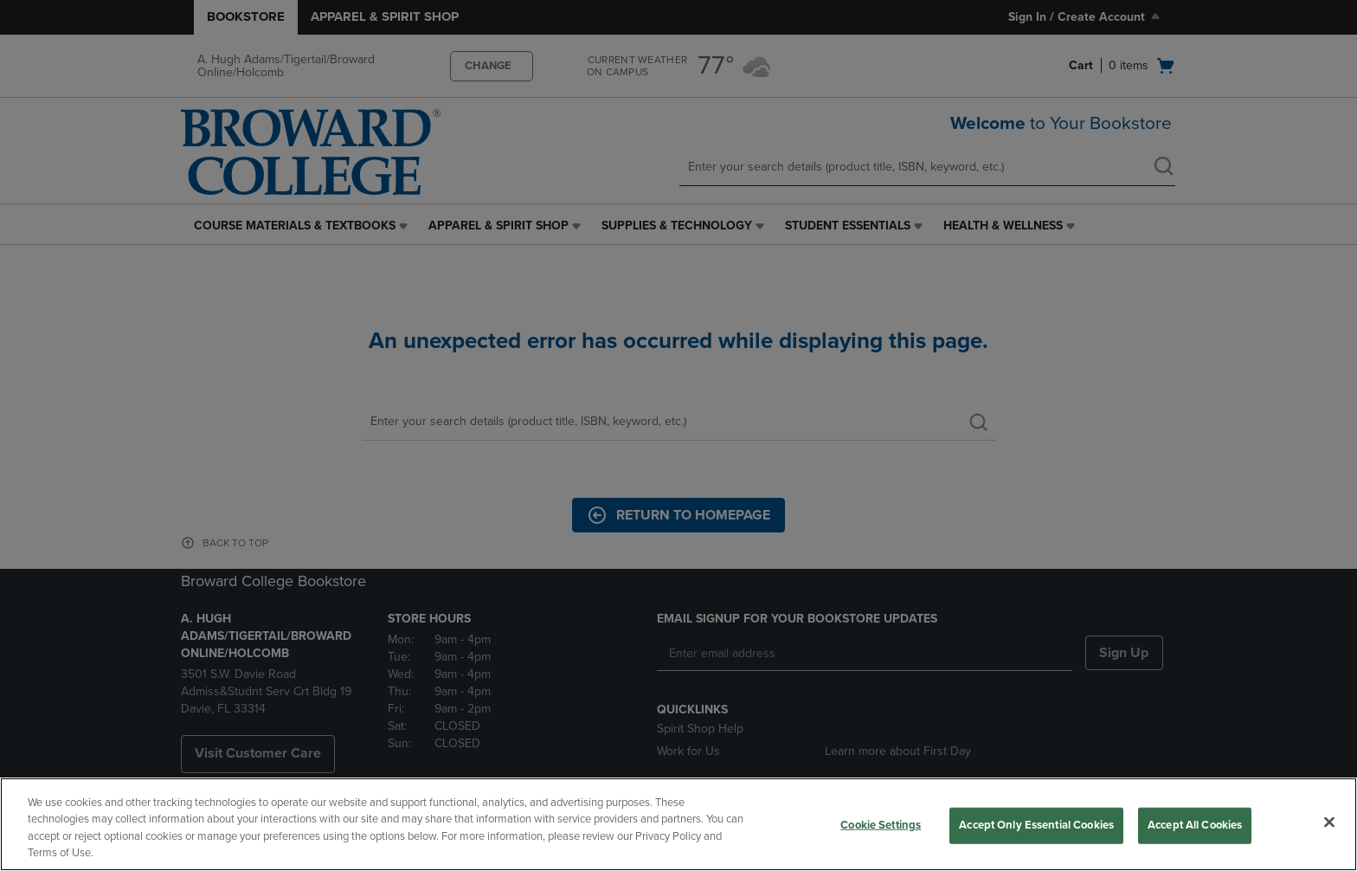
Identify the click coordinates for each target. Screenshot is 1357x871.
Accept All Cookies (1195, 825)
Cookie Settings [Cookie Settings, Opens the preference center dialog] (880, 825)
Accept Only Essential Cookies (1036, 825)
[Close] (1329, 822)
